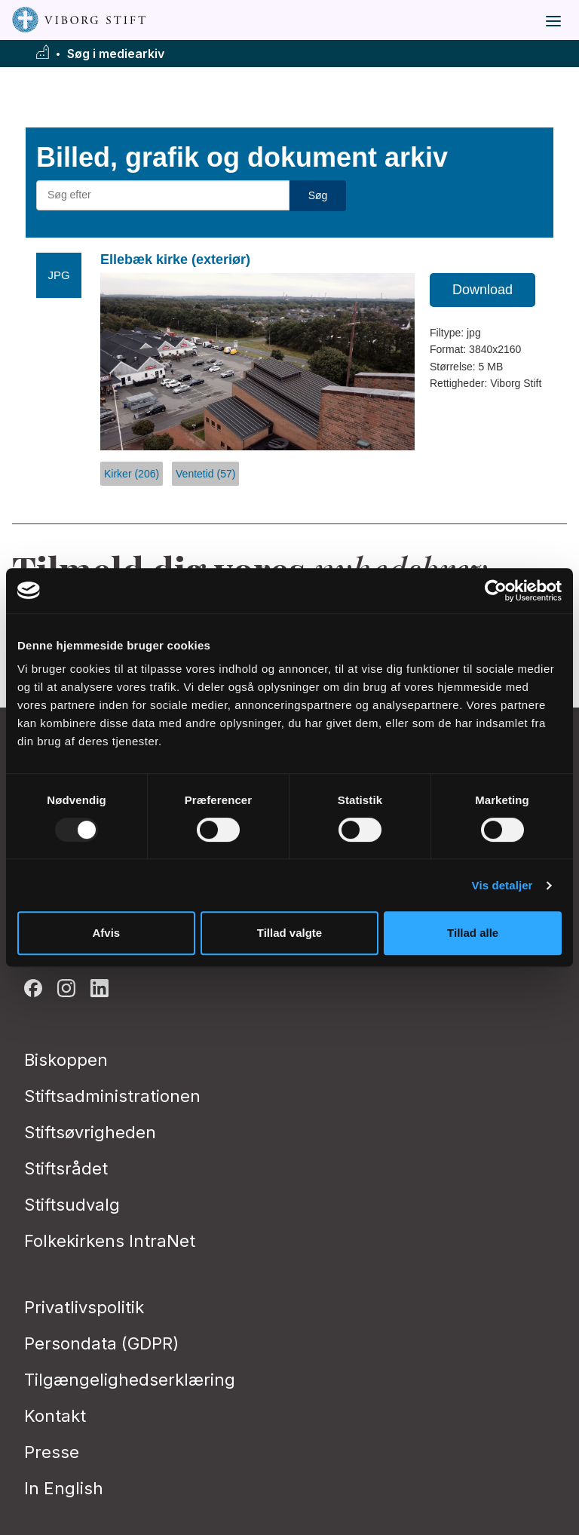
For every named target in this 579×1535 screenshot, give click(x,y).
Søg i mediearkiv (115, 54)
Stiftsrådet (66, 1168)
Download (482, 289)
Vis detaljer (502, 885)
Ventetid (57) (205, 474)
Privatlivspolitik (84, 1307)
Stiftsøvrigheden (90, 1132)
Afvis (106, 932)
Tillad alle (472, 932)
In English (63, 1488)
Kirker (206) (131, 474)
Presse (51, 1452)
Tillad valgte (289, 932)
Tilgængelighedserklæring (129, 1380)
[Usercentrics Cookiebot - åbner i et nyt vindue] (496, 590)
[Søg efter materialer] (163, 195)
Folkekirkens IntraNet (109, 1241)
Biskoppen (66, 1060)
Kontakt (55, 1416)
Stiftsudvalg (72, 1205)
